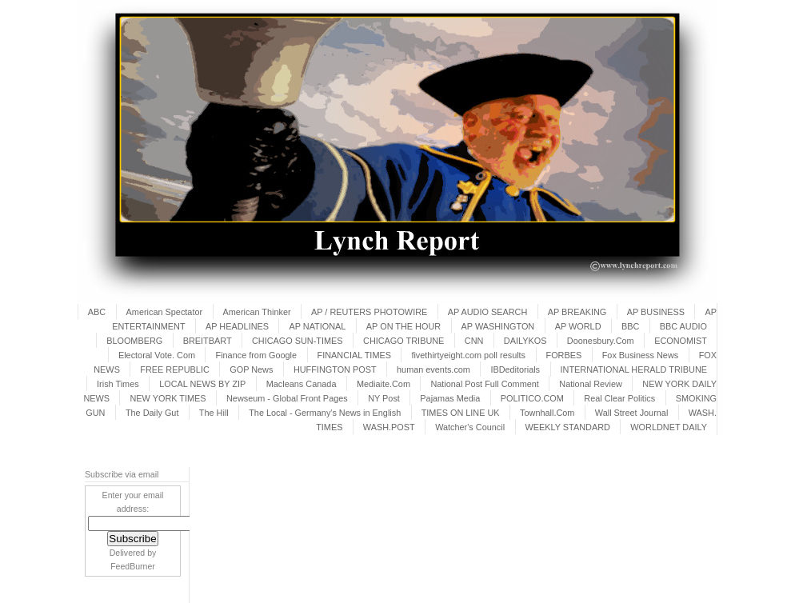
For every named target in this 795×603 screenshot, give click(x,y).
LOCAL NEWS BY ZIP (202, 384)
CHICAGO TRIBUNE (403, 340)
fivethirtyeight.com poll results (468, 355)
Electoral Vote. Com (156, 355)
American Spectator (164, 312)
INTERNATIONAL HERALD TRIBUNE (634, 369)
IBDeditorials (515, 369)
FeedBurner (132, 566)
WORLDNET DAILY (668, 427)
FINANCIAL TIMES (354, 355)
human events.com (433, 369)
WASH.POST (389, 427)
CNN (474, 340)
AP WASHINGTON (498, 326)
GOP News (251, 369)
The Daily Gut (152, 412)
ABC (97, 312)
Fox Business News (640, 355)
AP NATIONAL (317, 326)
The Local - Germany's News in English (325, 412)
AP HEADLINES (237, 326)
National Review (590, 384)
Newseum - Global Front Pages (287, 398)
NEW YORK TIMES (168, 398)
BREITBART (207, 340)
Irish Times (118, 384)
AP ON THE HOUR (403, 326)
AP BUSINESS (656, 312)
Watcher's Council (470, 427)
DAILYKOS (525, 340)
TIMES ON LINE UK (460, 412)
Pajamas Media (450, 398)
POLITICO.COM (532, 398)
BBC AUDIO (683, 326)
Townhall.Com (547, 412)
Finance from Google (256, 355)
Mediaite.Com (383, 384)
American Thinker (257, 312)
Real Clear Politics (619, 398)
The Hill (214, 412)
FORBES (564, 355)
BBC (630, 326)
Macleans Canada (301, 384)
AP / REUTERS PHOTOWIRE (369, 312)
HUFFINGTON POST (335, 369)
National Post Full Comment (484, 384)
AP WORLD (578, 326)
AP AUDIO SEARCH (488, 312)
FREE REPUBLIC (174, 369)
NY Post (384, 398)
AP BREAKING (577, 312)
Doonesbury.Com (600, 340)
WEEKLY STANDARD (567, 427)
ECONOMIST (680, 340)
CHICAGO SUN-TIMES (297, 340)
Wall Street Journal (631, 412)
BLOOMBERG (134, 340)
